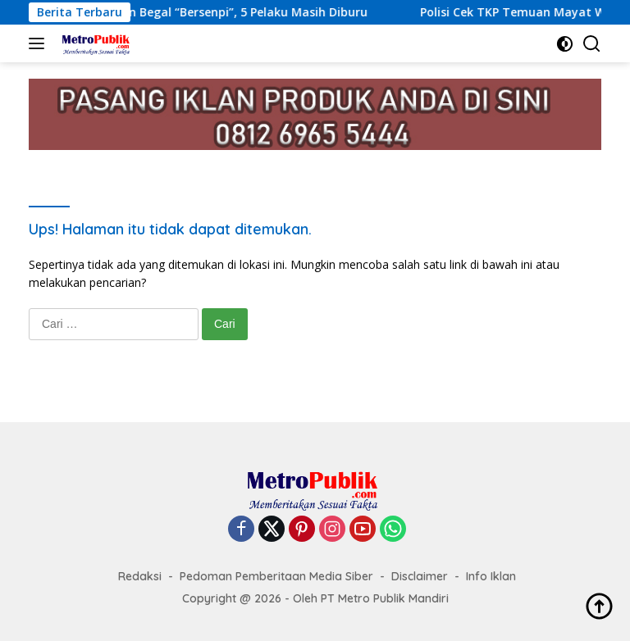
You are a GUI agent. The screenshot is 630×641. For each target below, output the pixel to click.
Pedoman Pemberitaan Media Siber (276, 576)
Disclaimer (419, 576)
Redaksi (140, 576)
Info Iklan (491, 576)
